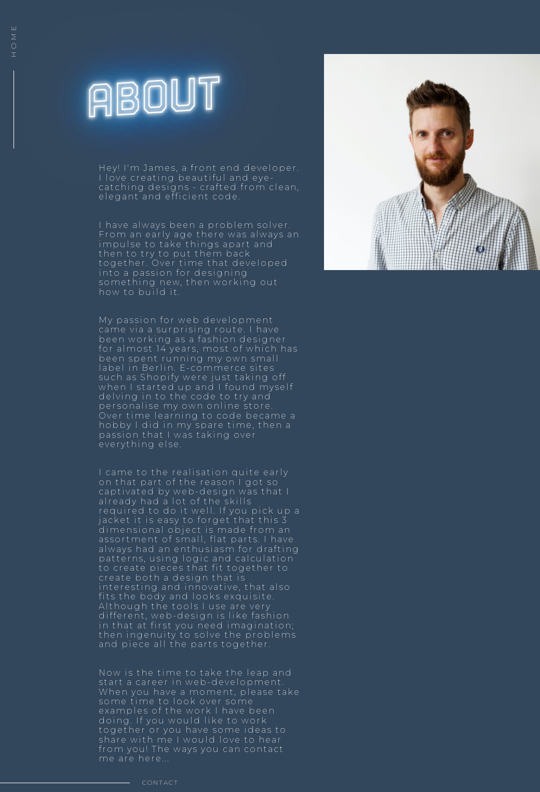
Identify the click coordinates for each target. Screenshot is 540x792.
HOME (13, 41)
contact (160, 782)
